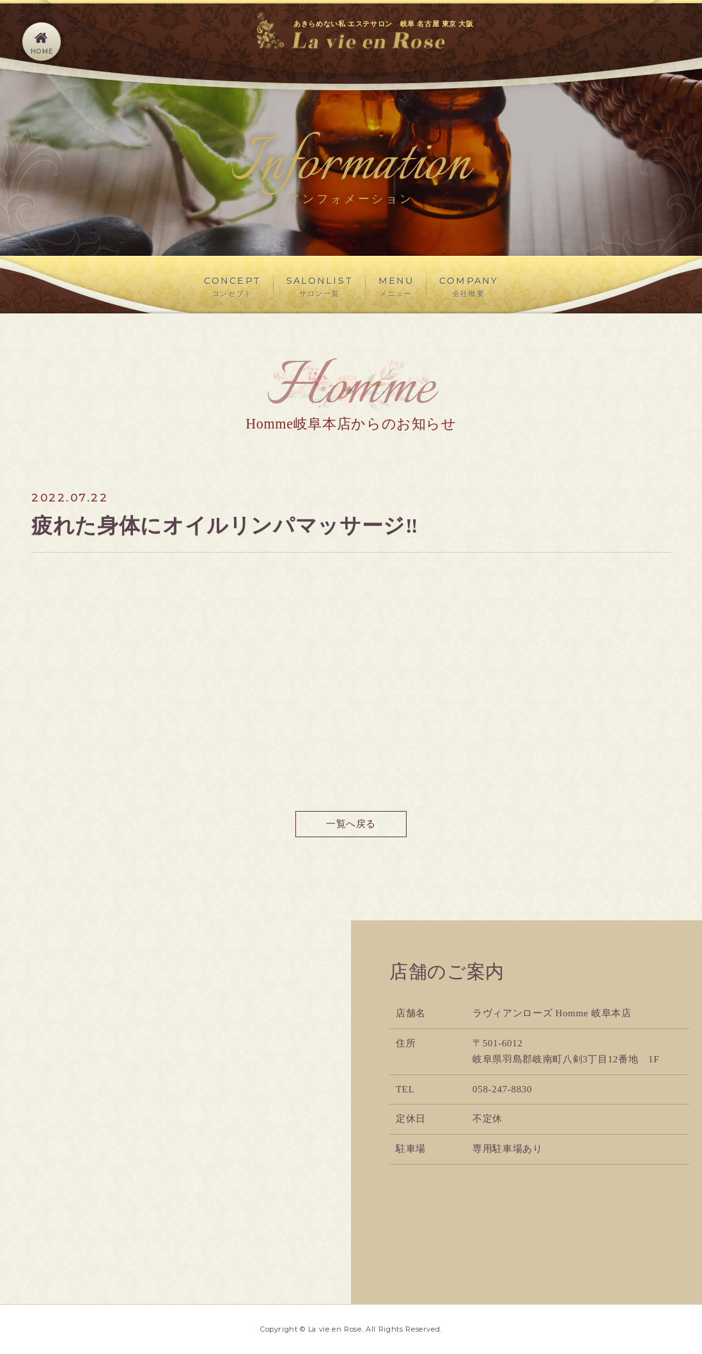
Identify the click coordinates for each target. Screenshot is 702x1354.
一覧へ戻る (350, 824)
